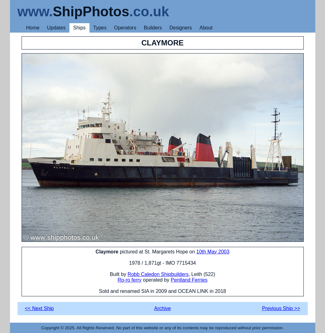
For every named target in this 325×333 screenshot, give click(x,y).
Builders (153, 27)
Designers (180, 27)
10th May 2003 (213, 251)
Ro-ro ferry (129, 280)
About (205, 27)
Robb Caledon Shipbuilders (158, 274)
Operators (125, 27)
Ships (79, 27)
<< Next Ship (39, 308)
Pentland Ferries (189, 280)
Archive (162, 308)
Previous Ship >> (281, 308)
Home (33, 27)
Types (100, 27)
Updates (56, 27)
